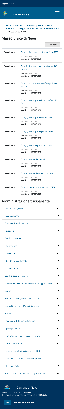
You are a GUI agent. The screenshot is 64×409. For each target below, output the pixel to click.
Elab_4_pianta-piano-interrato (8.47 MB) (39, 102)
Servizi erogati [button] (11, 313)
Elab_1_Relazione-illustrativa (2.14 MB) (39, 52)
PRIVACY (42, 395)
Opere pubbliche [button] (12, 328)
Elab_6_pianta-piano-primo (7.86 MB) (38, 131)
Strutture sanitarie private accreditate (23, 351)
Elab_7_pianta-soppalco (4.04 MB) (36, 145)
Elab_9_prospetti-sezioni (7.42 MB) (37, 173)
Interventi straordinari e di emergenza (23, 358)
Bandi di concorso (13, 238)
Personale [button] (9, 230)
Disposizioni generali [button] (14, 208)
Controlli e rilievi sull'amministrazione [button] (22, 306)
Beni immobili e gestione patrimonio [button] (22, 298)
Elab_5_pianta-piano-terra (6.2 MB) (37, 117)
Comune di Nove (21, 15)
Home (8, 25)
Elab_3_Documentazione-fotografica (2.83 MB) (39, 85)
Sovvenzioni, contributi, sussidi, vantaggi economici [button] (29, 283)
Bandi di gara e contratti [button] (16, 275)
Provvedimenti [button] (12, 268)
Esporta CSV (53, 44)
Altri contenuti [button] (12, 365)
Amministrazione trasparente (29, 25)
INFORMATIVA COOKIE (23, 402)
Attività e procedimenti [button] (16, 260)
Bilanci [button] (8, 290)
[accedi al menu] (57, 13)
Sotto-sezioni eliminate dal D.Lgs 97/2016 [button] (25, 373)
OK (7, 402)
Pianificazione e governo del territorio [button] (22, 335)
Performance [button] (11, 245)
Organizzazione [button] (12, 215)
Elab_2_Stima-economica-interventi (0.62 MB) (39, 68)
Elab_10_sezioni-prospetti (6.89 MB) (38, 187)
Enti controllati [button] (12, 253)
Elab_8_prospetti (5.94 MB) (33, 159)
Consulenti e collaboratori (17, 223)
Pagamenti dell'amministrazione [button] (20, 320)
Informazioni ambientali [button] (16, 343)
